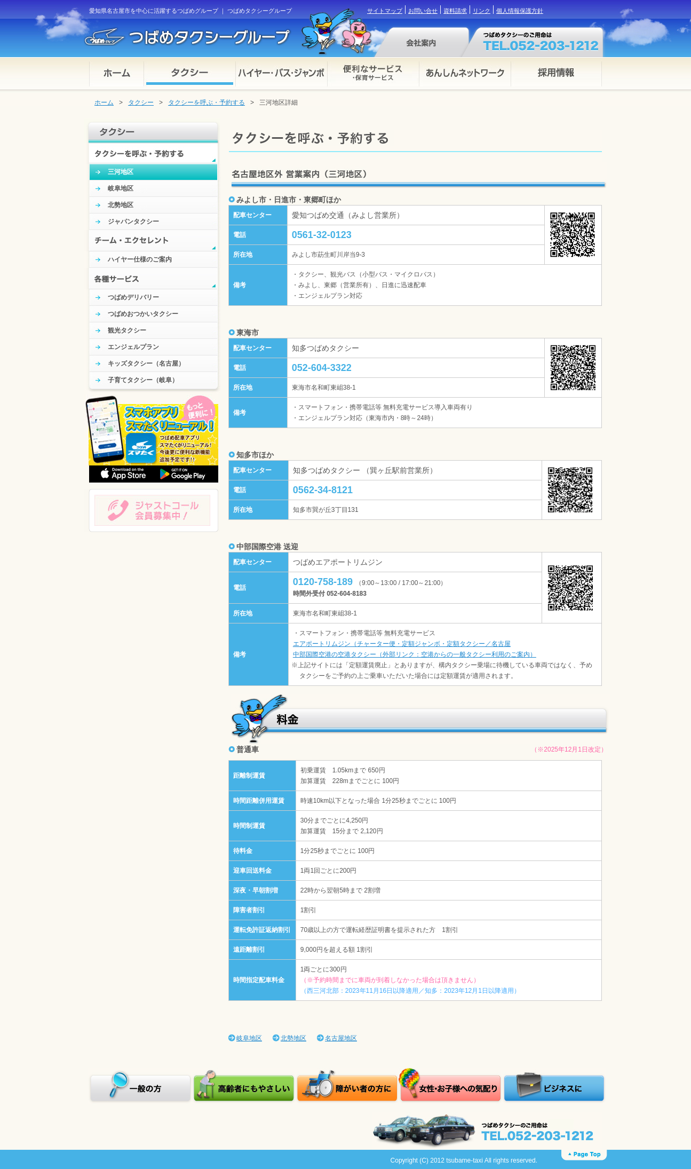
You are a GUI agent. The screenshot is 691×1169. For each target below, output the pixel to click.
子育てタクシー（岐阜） (143, 380)
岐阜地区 (120, 188)
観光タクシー (127, 330)
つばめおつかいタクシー (143, 314)
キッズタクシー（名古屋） (146, 363)
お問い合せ (423, 10)
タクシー (141, 102)
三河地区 (120, 172)
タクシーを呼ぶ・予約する (206, 102)
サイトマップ (384, 10)
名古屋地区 (341, 1038)
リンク (481, 10)
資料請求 (455, 10)
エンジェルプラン (133, 347)
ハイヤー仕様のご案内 (140, 259)
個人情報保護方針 (519, 10)
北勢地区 (120, 205)
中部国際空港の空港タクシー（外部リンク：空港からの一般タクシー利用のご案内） (414, 654)
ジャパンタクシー (133, 221)
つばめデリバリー (133, 297)
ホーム (104, 102)
